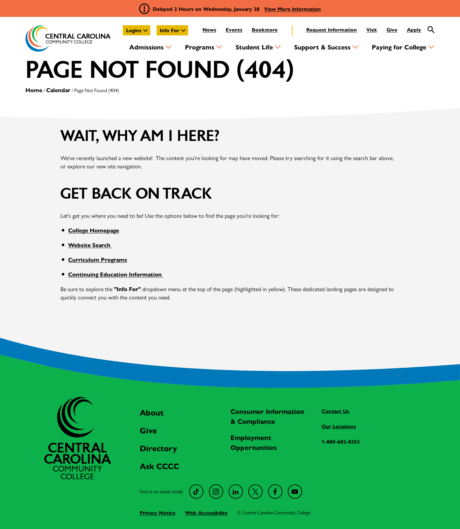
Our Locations (339, 426)
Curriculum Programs (97, 259)
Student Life (254, 46)
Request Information (331, 29)
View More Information (292, 8)
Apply (414, 29)
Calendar (58, 90)
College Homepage (93, 230)
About (152, 412)
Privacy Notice (157, 512)
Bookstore (265, 29)
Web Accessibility (206, 512)
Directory (158, 447)
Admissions (146, 46)
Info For (169, 30)
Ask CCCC (159, 465)
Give (391, 29)
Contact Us (335, 411)
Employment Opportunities (253, 442)
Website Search (90, 245)
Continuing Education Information (115, 274)
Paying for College (399, 46)
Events (234, 29)
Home (33, 90)
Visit (371, 29)
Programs (199, 46)
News (209, 29)
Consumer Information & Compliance (267, 416)
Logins (133, 30)
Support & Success (322, 46)
